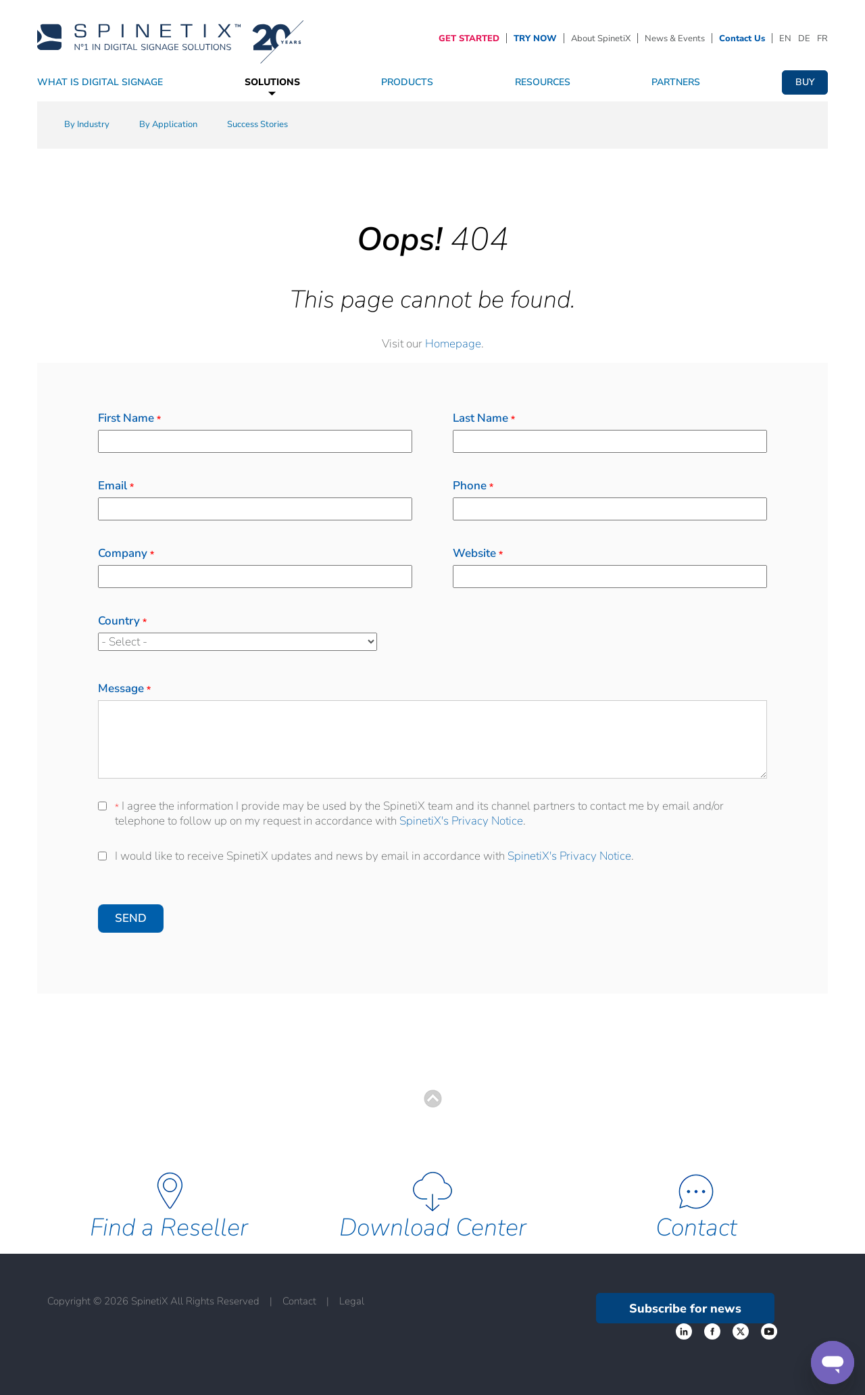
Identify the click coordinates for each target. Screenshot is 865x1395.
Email (116, 485)
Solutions (272, 82)
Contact (696, 1227)
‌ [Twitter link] (712, 1331)
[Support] (832, 1362)
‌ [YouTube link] (769, 1331)
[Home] (170, 37)
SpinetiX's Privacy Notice (461, 821)
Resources (542, 82)
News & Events (675, 38)
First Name (129, 418)
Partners (675, 82)
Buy (804, 82)
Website (478, 553)
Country (122, 621)
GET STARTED (469, 38)
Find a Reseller (169, 1227)
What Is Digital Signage (100, 82)
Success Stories (257, 124)
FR (822, 38)
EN (785, 38)
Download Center (432, 1227)
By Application (168, 124)
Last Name (484, 418)
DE (804, 38)
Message (124, 688)
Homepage (453, 343)
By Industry (86, 124)
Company (126, 553)
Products (407, 82)
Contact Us (742, 38)
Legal (351, 1301)
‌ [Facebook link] (684, 1331)
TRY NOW (535, 38)
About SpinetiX (601, 38)
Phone (473, 485)
